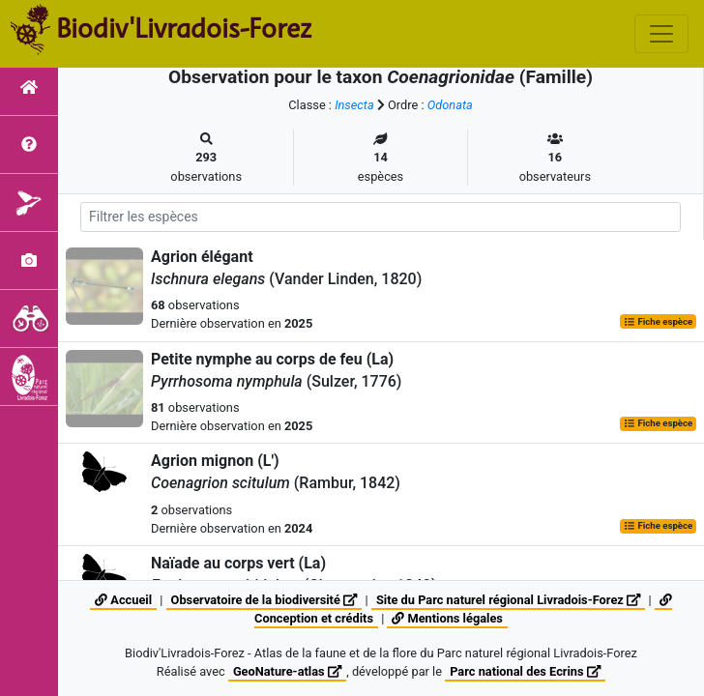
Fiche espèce (658, 321)
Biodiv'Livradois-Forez (183, 28)
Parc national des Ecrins (525, 671)
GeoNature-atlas (287, 671)
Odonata (450, 105)
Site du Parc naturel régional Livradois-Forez (508, 600)
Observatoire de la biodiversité (264, 600)
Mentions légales (447, 618)
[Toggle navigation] (661, 33)
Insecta (354, 105)
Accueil (123, 600)
